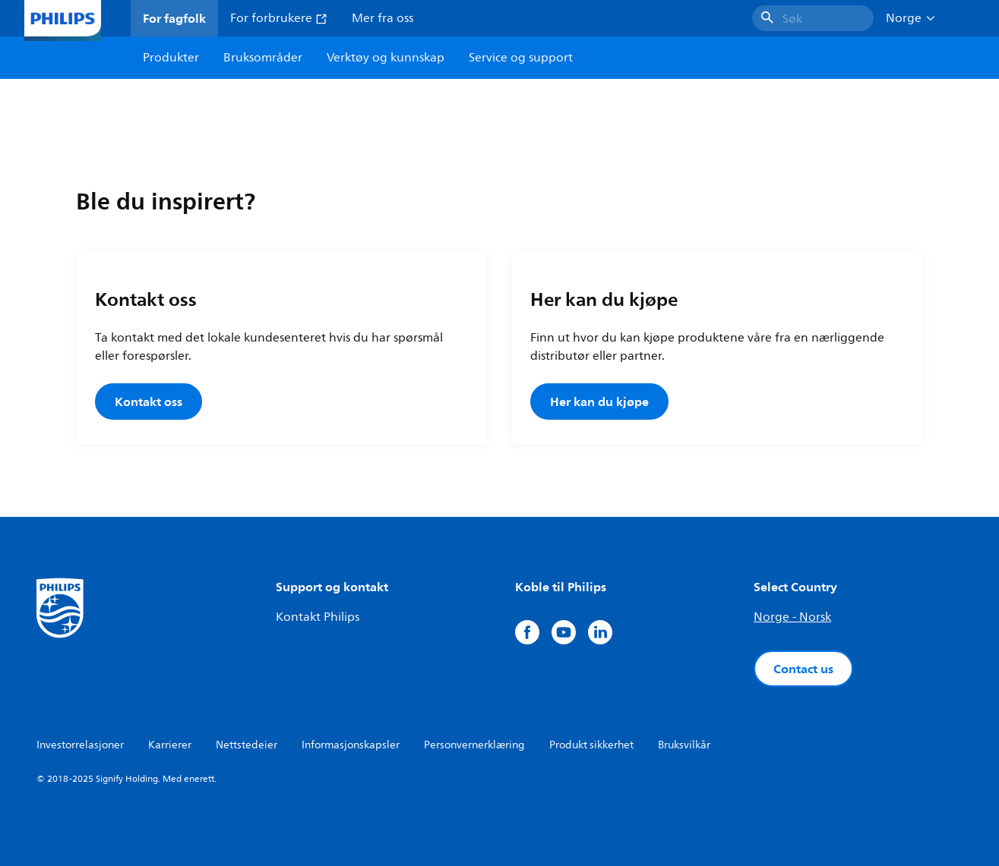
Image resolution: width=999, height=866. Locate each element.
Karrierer (169, 745)
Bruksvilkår (684, 745)
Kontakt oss (148, 401)
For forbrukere (278, 18)
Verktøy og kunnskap (385, 58)
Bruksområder (262, 58)
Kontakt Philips (317, 617)
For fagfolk (174, 18)
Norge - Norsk (792, 617)
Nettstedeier (246, 745)
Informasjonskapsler (351, 745)
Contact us (803, 668)
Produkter (171, 58)
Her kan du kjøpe (599, 401)
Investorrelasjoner (80, 745)
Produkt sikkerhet (591, 745)
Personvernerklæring (474, 745)
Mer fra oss (382, 18)
